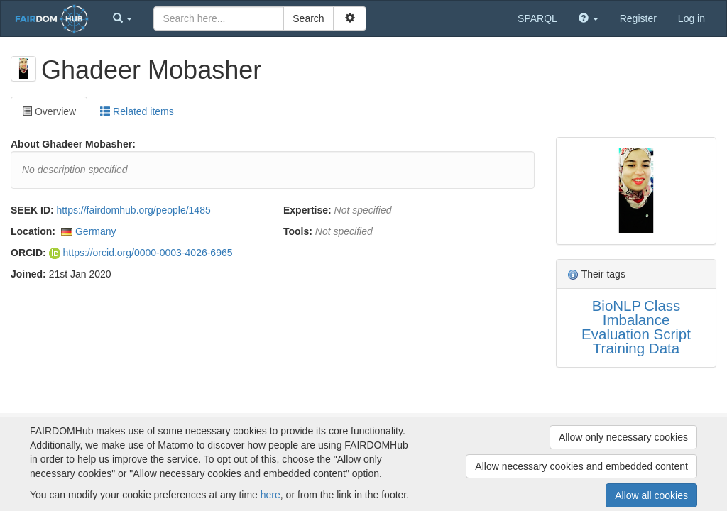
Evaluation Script (636, 334)
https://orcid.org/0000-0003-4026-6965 (141, 252)
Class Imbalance (642, 312)
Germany (95, 231)
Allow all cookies (651, 495)
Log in (691, 18)
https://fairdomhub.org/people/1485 (134, 210)
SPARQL (537, 18)
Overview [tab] (49, 111)
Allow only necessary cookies (623, 437)
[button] (122, 18)
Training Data (636, 348)
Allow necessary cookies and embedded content (581, 466)
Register (638, 18)
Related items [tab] (136, 111)
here (270, 494)
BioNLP (617, 305)
